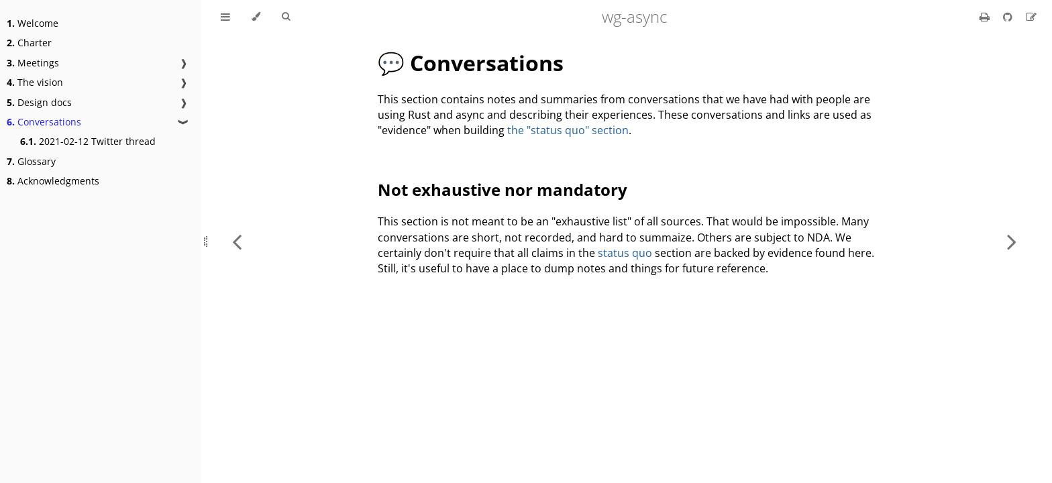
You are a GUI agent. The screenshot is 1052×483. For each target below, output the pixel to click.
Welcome (32, 23)
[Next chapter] (1012, 241)
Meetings (33, 62)
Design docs (39, 102)
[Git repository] (1009, 16)
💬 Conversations (471, 62)
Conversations (44, 121)
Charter (29, 42)
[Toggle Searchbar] (286, 17)
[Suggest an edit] (1031, 16)
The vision (35, 82)
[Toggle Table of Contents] (225, 17)
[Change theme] (256, 17)
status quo (625, 253)
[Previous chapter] (237, 241)
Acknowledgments (53, 180)
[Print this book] (986, 16)
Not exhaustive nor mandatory (502, 189)
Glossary (31, 161)
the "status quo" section (568, 130)
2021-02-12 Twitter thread (88, 141)
